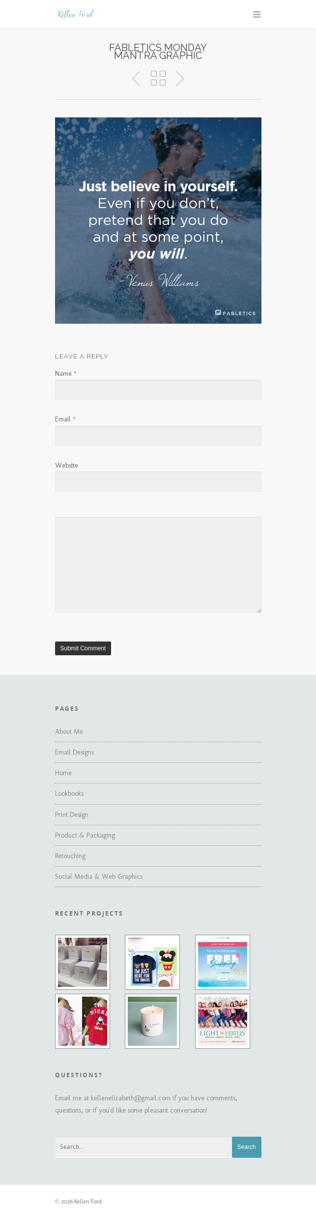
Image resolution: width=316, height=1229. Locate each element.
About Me (69, 731)
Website (66, 465)
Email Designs (74, 752)
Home (63, 773)
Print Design (71, 814)
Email (65, 419)
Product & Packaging (85, 835)
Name (66, 373)
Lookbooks (69, 793)
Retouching (70, 856)
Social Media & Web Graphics (99, 876)
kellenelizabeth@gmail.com (131, 1098)
